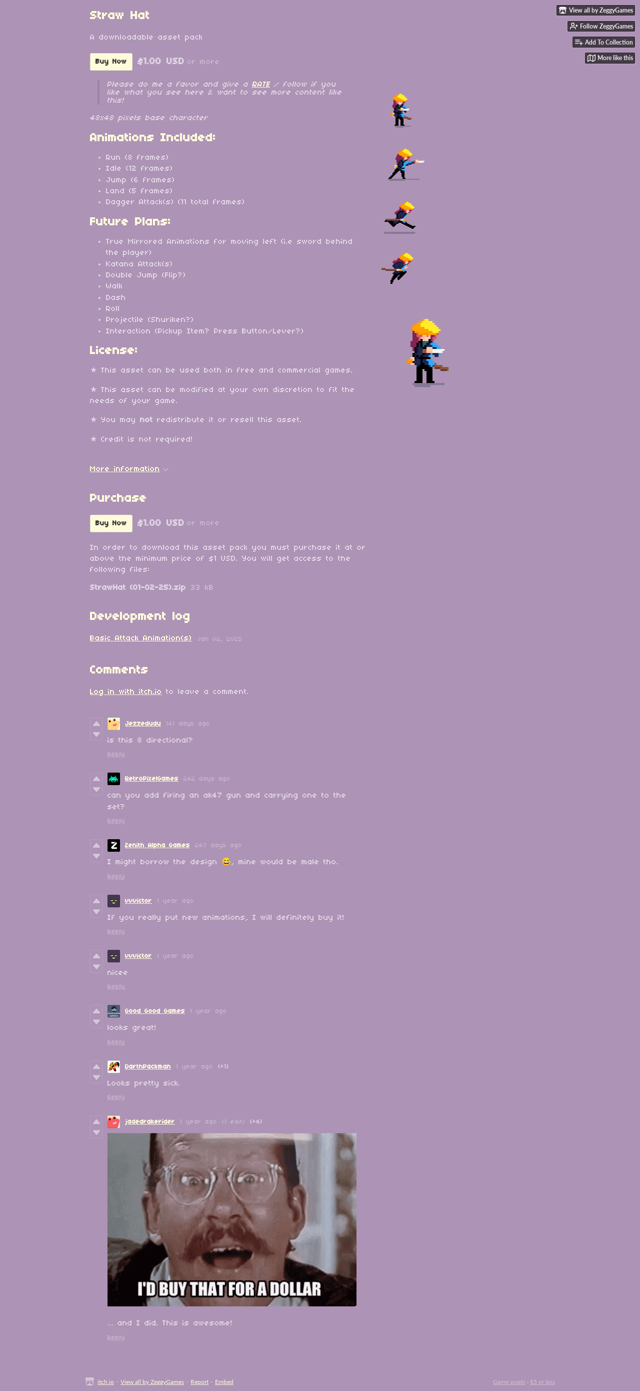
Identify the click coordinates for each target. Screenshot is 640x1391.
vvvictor (138, 901)
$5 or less (542, 1381)
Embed (224, 1381)
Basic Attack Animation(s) (141, 638)
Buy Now (111, 62)
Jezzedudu (143, 724)
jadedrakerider (150, 1122)
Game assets (509, 1381)
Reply (116, 754)
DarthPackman (148, 1067)
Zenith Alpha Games (157, 845)
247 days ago (218, 845)
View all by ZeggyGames (152, 1381)
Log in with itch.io (126, 692)
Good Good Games (155, 1011)
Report (199, 1381)
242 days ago (207, 779)
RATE (261, 85)
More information (129, 469)
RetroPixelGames (151, 779)
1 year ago (175, 901)
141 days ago (188, 724)
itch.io (106, 1381)
